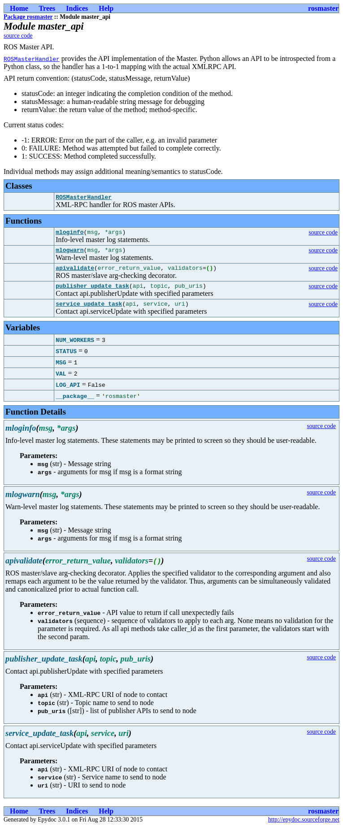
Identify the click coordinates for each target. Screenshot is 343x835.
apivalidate (75, 273)
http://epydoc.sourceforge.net (303, 827)
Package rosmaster (28, 16)
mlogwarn (69, 254)
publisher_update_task (92, 292)
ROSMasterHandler (32, 59)
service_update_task (89, 311)
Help (106, 8)
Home (19, 8)
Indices (77, 8)
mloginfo (69, 234)
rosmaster (323, 8)
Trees (47, 8)
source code (18, 35)
